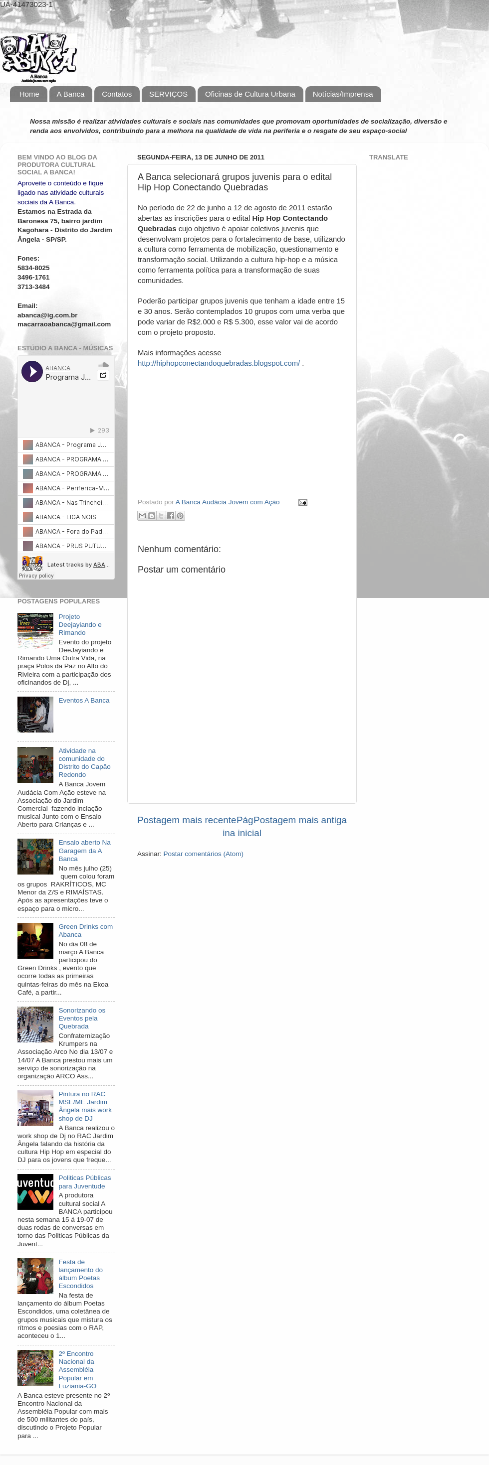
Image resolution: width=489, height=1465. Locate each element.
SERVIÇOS (168, 94)
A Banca (71, 94)
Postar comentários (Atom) (204, 854)
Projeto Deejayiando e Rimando (79, 624)
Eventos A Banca (83, 700)
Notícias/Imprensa (343, 94)
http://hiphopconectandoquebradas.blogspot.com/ (219, 363)
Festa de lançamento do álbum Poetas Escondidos (80, 1274)
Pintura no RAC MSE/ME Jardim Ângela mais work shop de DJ (85, 1106)
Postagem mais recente (186, 820)
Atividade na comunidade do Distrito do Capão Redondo (84, 763)
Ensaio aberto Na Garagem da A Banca (84, 850)
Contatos (117, 94)
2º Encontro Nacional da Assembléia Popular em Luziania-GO (77, 1370)
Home (29, 94)
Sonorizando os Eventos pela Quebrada (81, 1018)
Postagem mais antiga (300, 820)
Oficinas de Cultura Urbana (250, 94)
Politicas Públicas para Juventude (84, 1181)
